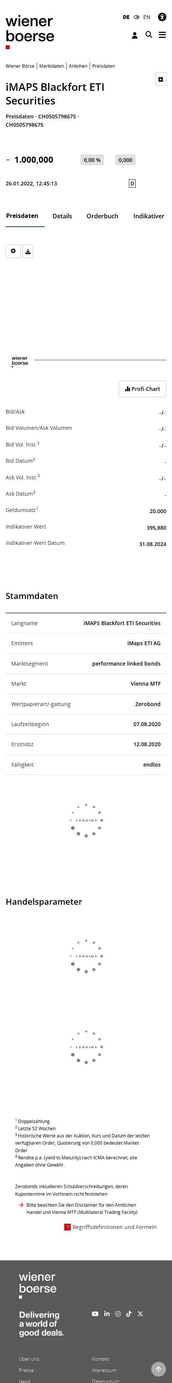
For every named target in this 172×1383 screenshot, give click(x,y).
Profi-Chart (142, 388)
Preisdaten (22, 216)
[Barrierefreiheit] (162, 17)
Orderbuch (102, 216)
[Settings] (13, 251)
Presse (26, 1370)
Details (62, 216)
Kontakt (100, 1358)
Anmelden (135, 35)
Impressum (104, 1370)
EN (146, 16)
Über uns (29, 1358)
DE (126, 16)
